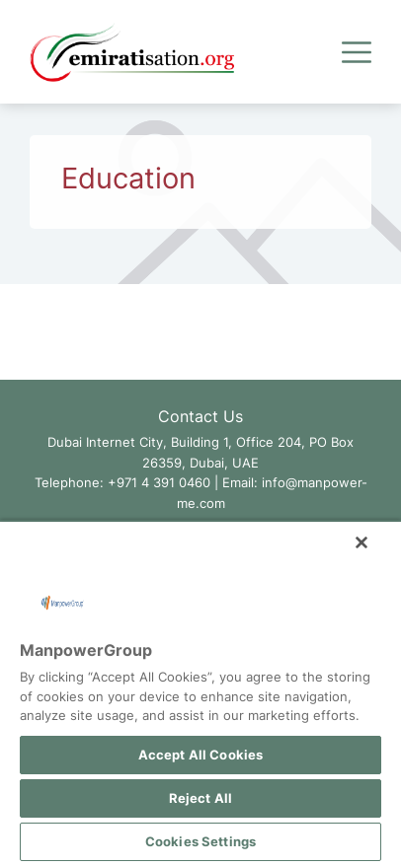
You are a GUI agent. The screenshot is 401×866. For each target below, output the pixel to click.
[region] (200, 693)
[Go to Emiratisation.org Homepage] (132, 52)
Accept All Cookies (200, 754)
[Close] (361, 542)
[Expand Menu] (356, 52)
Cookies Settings (200, 841)
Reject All (200, 798)
